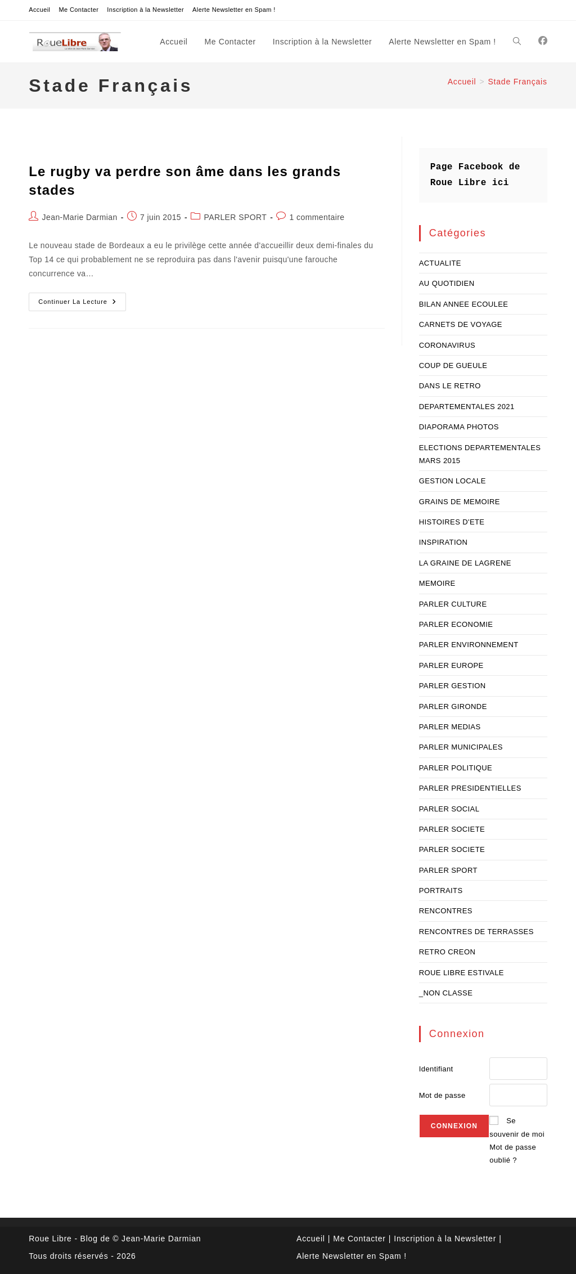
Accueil (39, 9)
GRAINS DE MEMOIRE (459, 501)
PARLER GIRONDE (453, 706)
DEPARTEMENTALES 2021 (467, 406)
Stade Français (517, 81)
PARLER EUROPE (451, 665)
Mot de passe (442, 1095)
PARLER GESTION (452, 685)
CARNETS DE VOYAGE (460, 324)
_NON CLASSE (445, 993)
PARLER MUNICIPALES (461, 747)
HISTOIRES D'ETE (452, 522)
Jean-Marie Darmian (80, 217)
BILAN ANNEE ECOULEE (463, 304)
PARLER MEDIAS (450, 727)
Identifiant (436, 1069)
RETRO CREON (447, 952)
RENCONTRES (445, 911)
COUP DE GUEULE (453, 365)
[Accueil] (462, 81)
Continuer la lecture (82, 304)
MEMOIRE (437, 583)
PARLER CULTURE (453, 604)
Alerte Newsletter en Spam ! (234, 9)
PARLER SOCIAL (449, 809)
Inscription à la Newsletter (145, 9)
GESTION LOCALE (452, 481)
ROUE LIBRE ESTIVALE (461, 972)
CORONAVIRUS (447, 345)
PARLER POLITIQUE (455, 768)
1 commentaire (317, 217)
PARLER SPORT (235, 217)
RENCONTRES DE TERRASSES (476, 931)
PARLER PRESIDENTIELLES (470, 788)
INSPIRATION (443, 542)
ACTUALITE (440, 263)
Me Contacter (78, 9)
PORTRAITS (441, 890)
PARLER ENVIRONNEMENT (469, 644)
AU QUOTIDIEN (447, 283)
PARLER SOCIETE (452, 829)
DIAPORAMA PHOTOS (459, 427)
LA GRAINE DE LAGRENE (465, 563)
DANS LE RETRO (450, 386)
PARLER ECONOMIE (456, 624)
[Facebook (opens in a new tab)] (543, 41)
